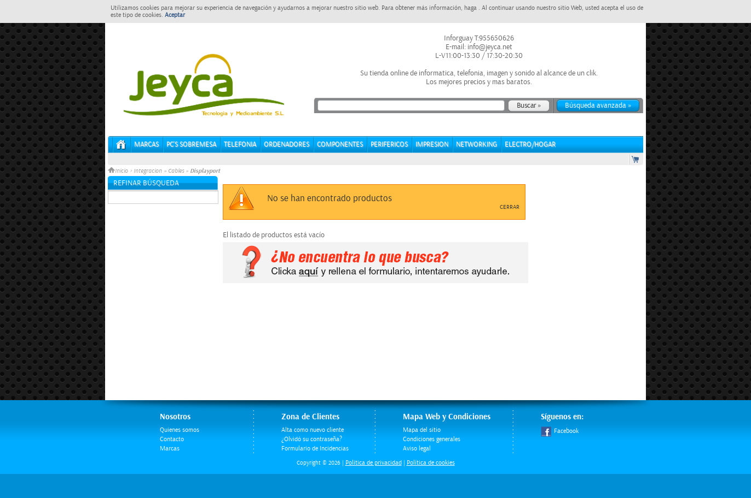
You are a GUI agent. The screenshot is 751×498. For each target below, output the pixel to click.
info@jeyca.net (489, 47)
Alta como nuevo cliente (312, 429)
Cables (176, 171)
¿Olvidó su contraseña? (311, 439)
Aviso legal (417, 448)
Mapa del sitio (422, 429)
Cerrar (509, 207)
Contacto (172, 439)
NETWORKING (476, 144)
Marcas (146, 144)
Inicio (119, 171)
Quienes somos (179, 429)
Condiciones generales (431, 439)
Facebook (560, 431)
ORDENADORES (286, 144)
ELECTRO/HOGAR (530, 144)
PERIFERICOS (389, 144)
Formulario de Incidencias (315, 448)
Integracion (148, 171)
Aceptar (175, 15)
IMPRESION (431, 144)
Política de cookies (431, 462)
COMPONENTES (340, 144)
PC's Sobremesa (191, 144)
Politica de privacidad (373, 462)
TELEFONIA (240, 144)
